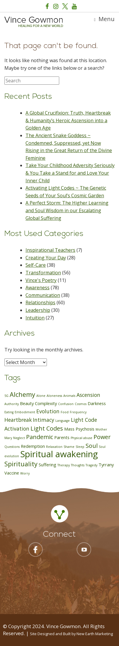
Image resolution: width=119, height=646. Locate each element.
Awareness (37, 287)
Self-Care (35, 265)
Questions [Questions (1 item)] (12, 447)
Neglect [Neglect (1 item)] (19, 438)
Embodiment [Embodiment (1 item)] (25, 412)
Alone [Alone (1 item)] (40, 396)
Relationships (40, 302)
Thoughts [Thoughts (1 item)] (77, 465)
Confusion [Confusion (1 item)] (66, 404)
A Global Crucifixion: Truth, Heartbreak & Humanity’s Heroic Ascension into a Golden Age (68, 120)
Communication (42, 295)
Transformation (43, 272)
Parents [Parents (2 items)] (61, 437)
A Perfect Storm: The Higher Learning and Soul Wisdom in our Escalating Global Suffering (66, 210)
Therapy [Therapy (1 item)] (63, 465)
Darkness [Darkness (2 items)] (97, 403)
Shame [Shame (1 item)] (69, 447)
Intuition (35, 317)
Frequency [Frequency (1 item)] (78, 412)
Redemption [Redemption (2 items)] (33, 446)
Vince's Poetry (41, 280)
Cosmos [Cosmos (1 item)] (80, 404)
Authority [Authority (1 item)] (11, 404)
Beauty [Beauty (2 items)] (27, 403)
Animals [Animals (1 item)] (69, 396)
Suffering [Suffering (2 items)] (47, 464)
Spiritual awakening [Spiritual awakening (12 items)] (59, 454)
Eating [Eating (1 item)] (8, 412)
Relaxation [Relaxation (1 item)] (54, 447)
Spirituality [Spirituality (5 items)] (21, 464)
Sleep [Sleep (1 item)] (80, 447)
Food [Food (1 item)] (65, 412)
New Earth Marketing (94, 633)
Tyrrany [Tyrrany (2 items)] (106, 464)
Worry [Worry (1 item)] (25, 473)
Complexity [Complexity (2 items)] (46, 403)
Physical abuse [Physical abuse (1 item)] (81, 438)
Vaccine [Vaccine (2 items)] (11, 473)
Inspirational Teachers (50, 250)
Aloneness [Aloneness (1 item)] (54, 396)
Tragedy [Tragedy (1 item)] (91, 465)
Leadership (37, 310)
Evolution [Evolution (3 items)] (47, 411)
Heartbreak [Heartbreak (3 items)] (18, 419)
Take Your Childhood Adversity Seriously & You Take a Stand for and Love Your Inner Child (70, 172)
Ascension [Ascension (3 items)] (88, 394)
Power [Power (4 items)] (101, 437)
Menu (104, 19)
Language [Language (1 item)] (62, 421)
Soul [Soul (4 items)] (92, 446)
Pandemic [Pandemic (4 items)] (39, 437)
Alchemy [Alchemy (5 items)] (22, 394)
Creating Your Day (45, 257)
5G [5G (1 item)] (6, 396)
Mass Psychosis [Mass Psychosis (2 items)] (79, 429)
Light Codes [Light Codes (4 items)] (46, 428)
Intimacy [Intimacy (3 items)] (43, 419)
